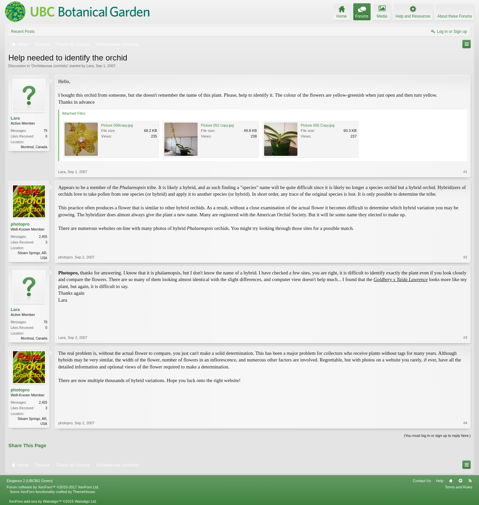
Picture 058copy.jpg (117, 125)
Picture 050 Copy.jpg (317, 125)
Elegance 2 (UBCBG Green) (30, 481)
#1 (465, 172)
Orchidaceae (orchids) (50, 66)
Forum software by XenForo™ (53, 487)
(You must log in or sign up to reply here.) (437, 436)
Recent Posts (23, 31)
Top (460, 480)
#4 (465, 423)
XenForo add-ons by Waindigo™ (35, 501)
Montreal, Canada (34, 147)
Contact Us (422, 481)
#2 (465, 257)
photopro (20, 224)
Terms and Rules (458, 487)
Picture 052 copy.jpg (217, 125)
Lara (90, 66)
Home (450, 480)
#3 (465, 338)
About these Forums (454, 16)
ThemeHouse (84, 492)
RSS (470, 480)
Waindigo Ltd (85, 501)
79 (45, 131)
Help (439, 481)
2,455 (43, 237)
